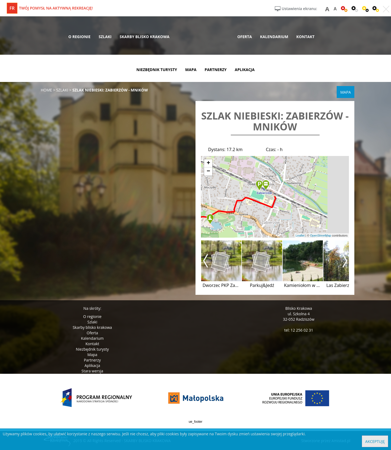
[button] (265, 185)
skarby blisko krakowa (144, 36)
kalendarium (274, 36)
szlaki (105, 36)
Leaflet (300, 235)
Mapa (92, 354)
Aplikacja (92, 365)
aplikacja (245, 69)
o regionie (79, 36)
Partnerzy (92, 360)
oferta (244, 36)
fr (12, 8)
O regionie (92, 316)
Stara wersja (92, 371)
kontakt (305, 36)
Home (46, 90)
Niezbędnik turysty (92, 349)
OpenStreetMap (320, 235)
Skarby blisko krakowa (92, 327)
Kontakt (92, 343)
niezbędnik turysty (156, 69)
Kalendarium (92, 338)
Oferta (92, 332)
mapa (190, 69)
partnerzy (215, 69)
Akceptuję (375, 441)
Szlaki (92, 322)
